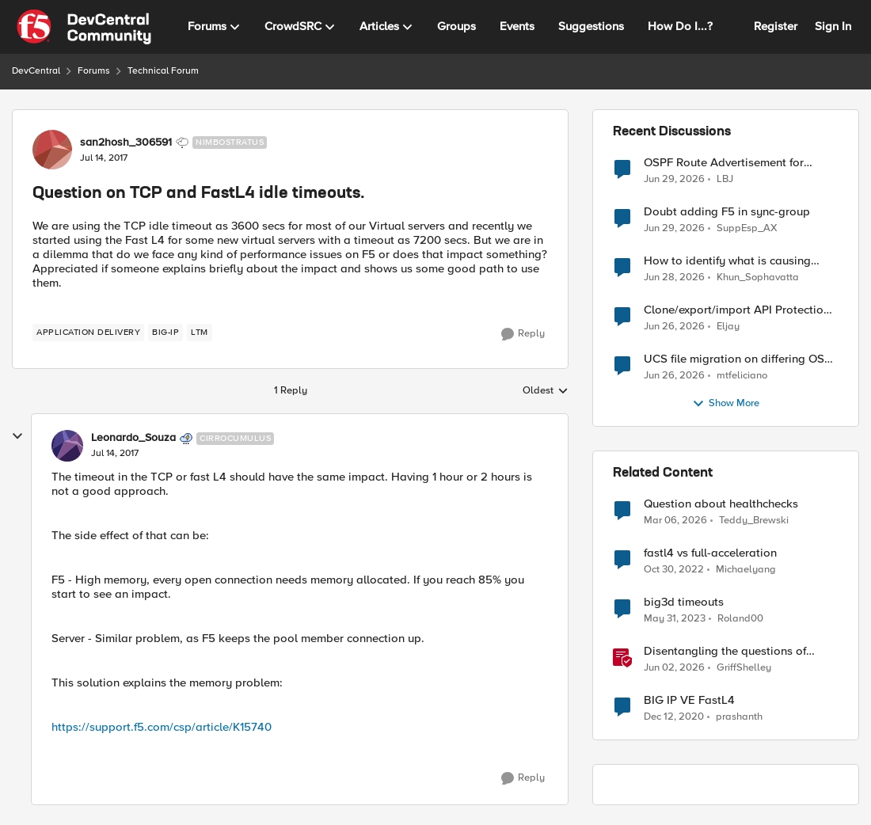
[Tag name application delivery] (88, 332)
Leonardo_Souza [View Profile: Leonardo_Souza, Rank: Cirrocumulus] (133, 438)
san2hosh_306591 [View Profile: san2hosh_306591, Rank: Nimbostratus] (126, 142)
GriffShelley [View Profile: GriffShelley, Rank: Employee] (744, 668)
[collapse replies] (17, 436)
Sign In (833, 26)
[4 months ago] (675, 521)
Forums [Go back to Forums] (94, 71)
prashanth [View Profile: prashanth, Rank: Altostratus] (739, 717)
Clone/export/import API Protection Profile (737, 310)
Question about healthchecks (721, 504)
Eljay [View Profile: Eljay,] (728, 327)
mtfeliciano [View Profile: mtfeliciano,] (742, 376)
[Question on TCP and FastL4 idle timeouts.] (115, 453)
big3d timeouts (684, 602)
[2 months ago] (674, 668)
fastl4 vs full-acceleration (710, 553)
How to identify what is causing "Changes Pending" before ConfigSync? (727, 261)
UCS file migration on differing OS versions (734, 359)
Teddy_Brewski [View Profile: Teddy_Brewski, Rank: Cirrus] (754, 521)
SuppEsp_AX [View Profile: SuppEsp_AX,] (747, 228)
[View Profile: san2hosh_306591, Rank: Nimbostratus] (52, 149)
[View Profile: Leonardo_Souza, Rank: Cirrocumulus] (67, 446)
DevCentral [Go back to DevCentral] (36, 71)
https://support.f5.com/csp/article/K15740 (161, 727)
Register (775, 26)
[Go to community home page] (84, 27)
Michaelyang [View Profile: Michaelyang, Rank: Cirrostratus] (746, 570)
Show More (725, 403)
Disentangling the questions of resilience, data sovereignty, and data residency (730, 651)
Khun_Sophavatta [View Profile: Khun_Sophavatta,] (758, 277)
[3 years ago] (674, 570)
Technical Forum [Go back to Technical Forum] (163, 71)
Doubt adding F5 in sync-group (727, 212)
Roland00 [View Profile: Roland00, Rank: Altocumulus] (740, 619)
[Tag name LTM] (199, 332)
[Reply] (523, 334)
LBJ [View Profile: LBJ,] (725, 178)
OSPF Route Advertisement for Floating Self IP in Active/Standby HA (733, 162)
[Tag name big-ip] (165, 332)
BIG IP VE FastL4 (689, 700)
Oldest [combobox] (546, 391)
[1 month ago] (674, 179)
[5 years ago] (674, 717)
